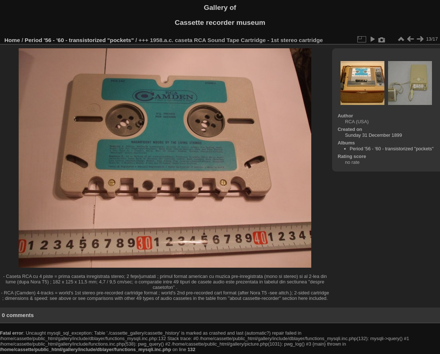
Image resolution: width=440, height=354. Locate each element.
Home (12, 40)
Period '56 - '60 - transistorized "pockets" (79, 40)
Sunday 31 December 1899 (373, 135)
